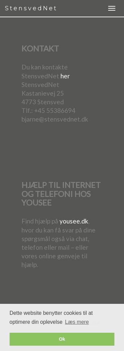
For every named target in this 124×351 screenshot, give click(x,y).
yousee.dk (74, 221)
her (65, 76)
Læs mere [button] (77, 322)
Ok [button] (62, 339)
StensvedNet (31, 8)
